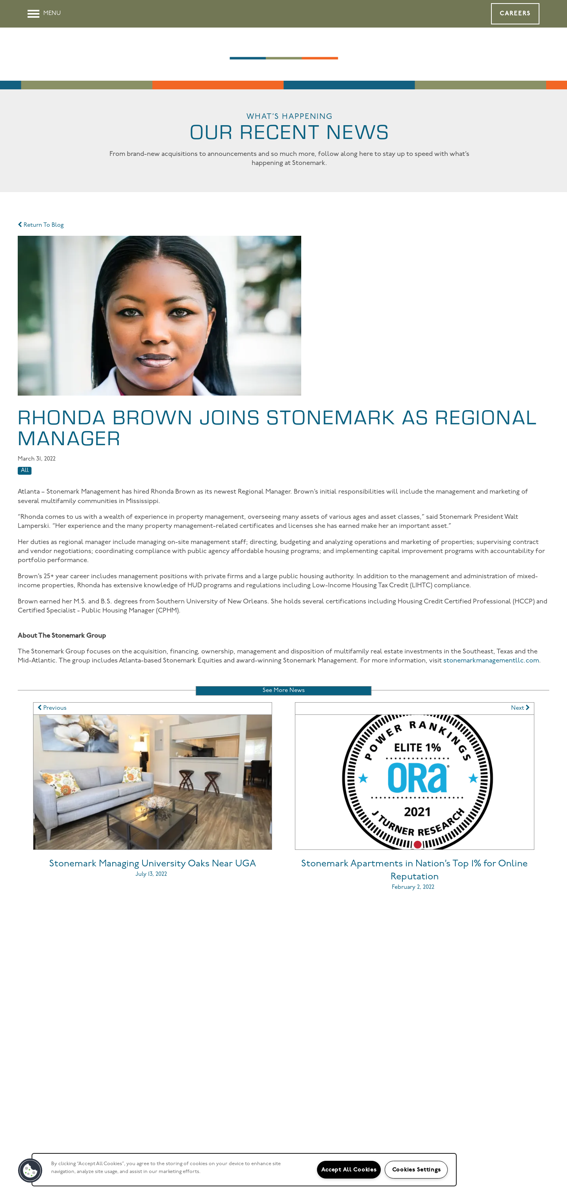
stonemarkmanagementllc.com (491, 660)
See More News (284, 691)
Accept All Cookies (349, 1169)
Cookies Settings (416, 1169)
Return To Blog (41, 225)
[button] (515, 13)
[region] (244, 1169)
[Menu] (44, 14)
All (25, 471)
